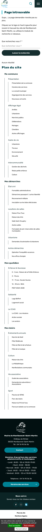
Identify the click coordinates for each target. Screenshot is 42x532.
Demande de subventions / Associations (21, 383)
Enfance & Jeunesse (17, 268)
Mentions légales (21, 516)
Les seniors (16, 321)
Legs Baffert (16, 299)
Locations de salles (16, 209)
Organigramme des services (22, 95)
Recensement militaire (20, 198)
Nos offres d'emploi (19, 256)
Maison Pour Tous (18, 213)
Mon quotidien (11, 263)
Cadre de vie (13, 140)
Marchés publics (18, 118)
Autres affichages (18, 133)
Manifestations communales (22, 368)
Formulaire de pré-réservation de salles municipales (26, 230)
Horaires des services (19, 87)
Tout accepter (14, 526)
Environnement (17, 152)
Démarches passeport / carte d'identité (26, 194)
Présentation (13, 79)
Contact (19, 450)
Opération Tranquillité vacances (23, 252)
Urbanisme (16, 114)
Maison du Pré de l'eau (20, 403)
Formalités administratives (21, 191)
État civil (11, 186)
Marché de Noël (17, 337)
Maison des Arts (17, 217)
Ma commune (11, 74)
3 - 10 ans (15, 276)
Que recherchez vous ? (12, 41)
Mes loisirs (9, 328)
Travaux (15, 148)
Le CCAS (11, 309)
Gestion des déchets (19, 167)
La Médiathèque (17, 364)
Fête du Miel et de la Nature (21, 345)
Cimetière (15, 129)
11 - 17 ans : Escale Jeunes (21, 280)
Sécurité (15, 156)
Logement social (18, 303)
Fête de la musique (18, 349)
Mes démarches (12, 181)
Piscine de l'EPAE (18, 395)
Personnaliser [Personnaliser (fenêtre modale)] (21, 529)
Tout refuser (29, 526)
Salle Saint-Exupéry (19, 221)
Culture (14, 175)
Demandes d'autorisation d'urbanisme (25, 242)
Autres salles (16, 225)
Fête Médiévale (17, 341)
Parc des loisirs (17, 399)
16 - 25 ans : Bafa (18, 284)
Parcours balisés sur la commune (23, 407)
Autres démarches (16, 248)
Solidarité (12, 295)
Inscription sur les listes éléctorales (24, 202)
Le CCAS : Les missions (20, 313)
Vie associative (14, 374)
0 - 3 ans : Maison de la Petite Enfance (25, 272)
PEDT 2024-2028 (18, 288)
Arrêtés (14, 110)
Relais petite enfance (19, 171)
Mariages (15, 126)
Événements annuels (17, 333)
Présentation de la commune (22, 83)
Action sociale (17, 317)
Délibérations (16, 122)
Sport (10, 391)
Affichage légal (14, 105)
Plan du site (21, 513)
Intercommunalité (15, 163)
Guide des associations (20, 378)
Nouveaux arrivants (19, 99)
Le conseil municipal (19, 91)
